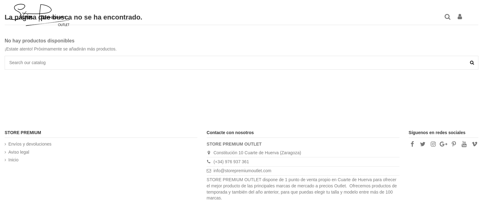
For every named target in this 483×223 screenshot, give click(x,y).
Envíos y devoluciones (29, 144)
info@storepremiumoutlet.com (242, 170)
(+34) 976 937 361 (231, 161)
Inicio (13, 159)
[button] (310, 17)
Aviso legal (18, 152)
